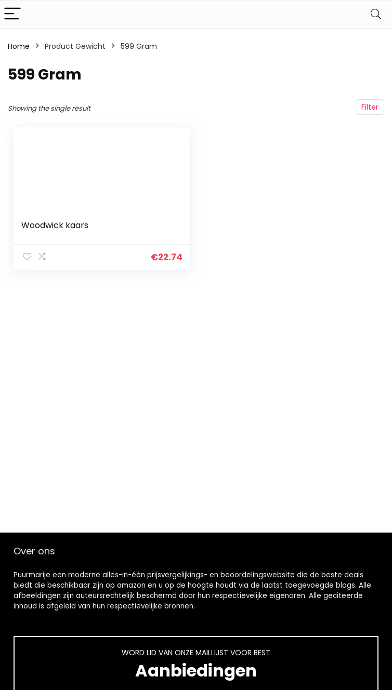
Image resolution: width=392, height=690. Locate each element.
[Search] (375, 14)
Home (19, 46)
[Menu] (12, 14)
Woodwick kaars (54, 225)
